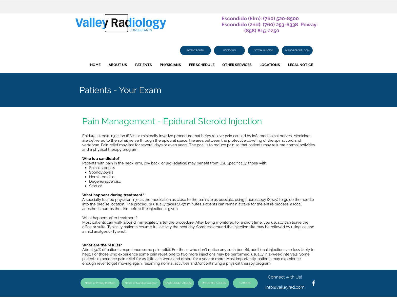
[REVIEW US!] (229, 50)
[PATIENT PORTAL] (195, 50)
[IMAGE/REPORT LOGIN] (297, 50)
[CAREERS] (245, 283)
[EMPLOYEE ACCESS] (213, 283)
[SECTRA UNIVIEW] (263, 50)
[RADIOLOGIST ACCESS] (178, 283)
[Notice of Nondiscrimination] (141, 283)
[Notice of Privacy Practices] (100, 283)
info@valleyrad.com (285, 287)
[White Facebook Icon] (313, 283)
